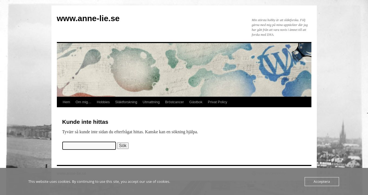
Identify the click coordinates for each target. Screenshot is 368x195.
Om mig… (84, 102)
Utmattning (151, 102)
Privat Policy (217, 102)
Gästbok (195, 102)
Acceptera (322, 181)
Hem (66, 102)
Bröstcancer (174, 102)
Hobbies (103, 102)
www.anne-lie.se (88, 18)
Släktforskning (126, 102)
